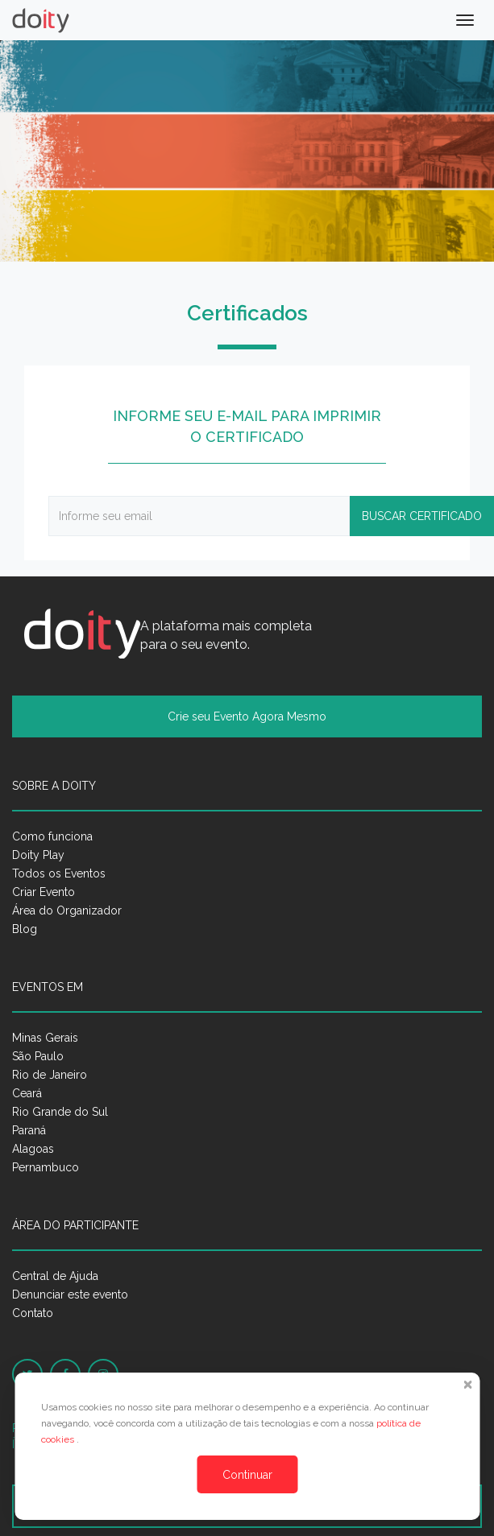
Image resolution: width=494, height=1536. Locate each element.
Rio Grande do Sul (60, 1111)
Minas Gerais (45, 1037)
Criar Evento (43, 892)
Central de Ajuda (55, 1276)
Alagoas (33, 1148)
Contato (32, 1313)
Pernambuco (45, 1167)
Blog (24, 929)
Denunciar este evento (70, 1294)
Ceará (27, 1093)
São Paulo (38, 1056)
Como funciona (52, 836)
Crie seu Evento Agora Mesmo (247, 716)
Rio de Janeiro (49, 1074)
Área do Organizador (67, 910)
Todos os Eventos (59, 873)
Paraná (29, 1130)
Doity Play (38, 855)
